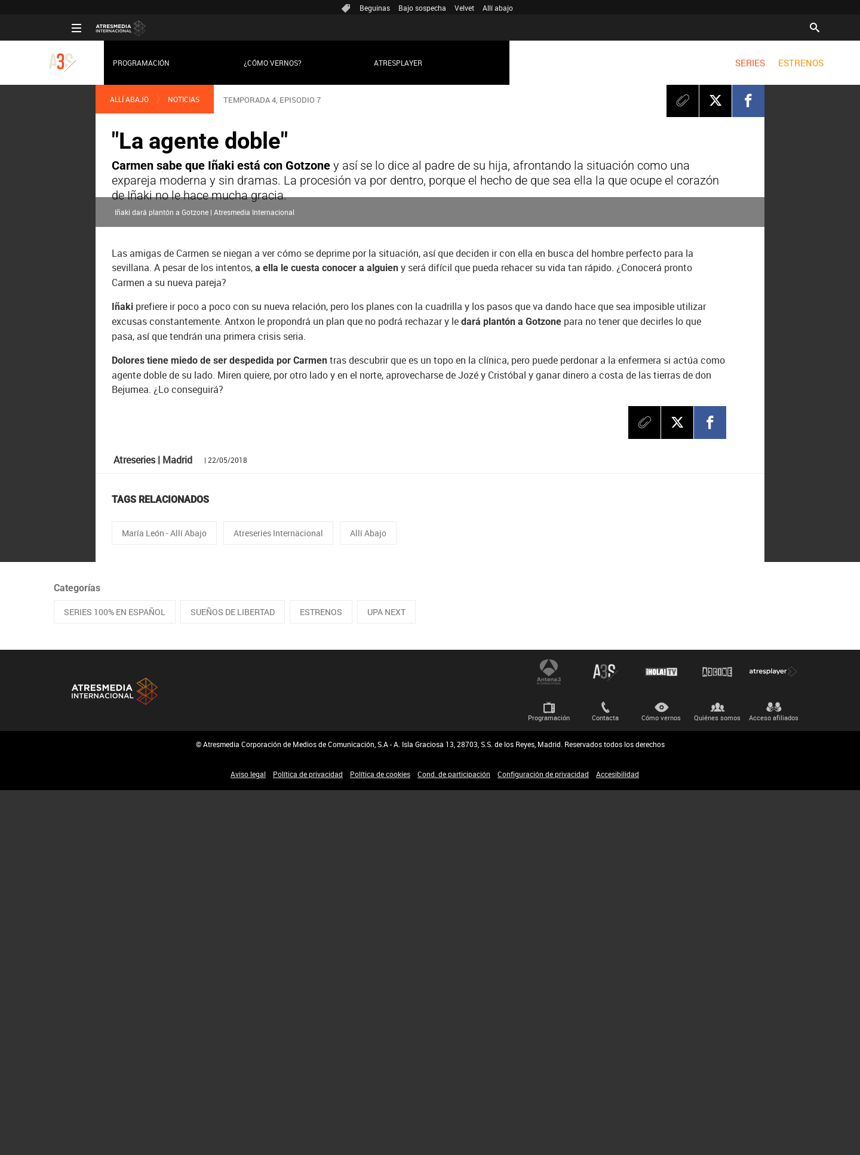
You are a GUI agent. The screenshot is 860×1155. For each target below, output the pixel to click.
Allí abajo (498, 8)
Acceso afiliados (773, 1082)
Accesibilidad (617, 1139)
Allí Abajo (129, 99)
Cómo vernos (661, 1082)
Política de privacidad (308, 1139)
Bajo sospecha (422, 8)
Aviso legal (248, 1139)
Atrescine (717, 1036)
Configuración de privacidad (543, 1139)
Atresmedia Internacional (113, 1056)
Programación (123, 62)
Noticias (183, 99)
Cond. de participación (453, 1139)
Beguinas (375, 8)
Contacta (605, 1082)
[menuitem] (731, 63)
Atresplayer (380, 62)
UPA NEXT (386, 976)
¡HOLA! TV (661, 1036)
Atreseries (605, 1036)
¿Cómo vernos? (254, 62)
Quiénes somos (717, 1082)
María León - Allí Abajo (164, 898)
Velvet (464, 8)
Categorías (77, 953)
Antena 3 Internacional (549, 1036)
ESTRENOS (783, 63)
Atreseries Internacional (278, 898)
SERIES (732, 63)
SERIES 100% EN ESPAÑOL (114, 976)
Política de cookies (380, 1139)
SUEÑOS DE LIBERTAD (233, 976)
